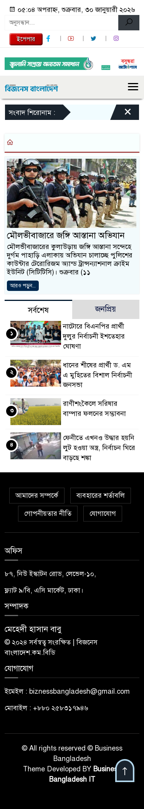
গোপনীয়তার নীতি (47, 513)
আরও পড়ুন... (23, 285)
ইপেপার (26, 39)
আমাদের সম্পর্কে (36, 495)
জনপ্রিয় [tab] (105, 309)
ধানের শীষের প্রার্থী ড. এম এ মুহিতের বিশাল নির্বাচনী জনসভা (97, 375)
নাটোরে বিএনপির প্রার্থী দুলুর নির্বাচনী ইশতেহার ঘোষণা (94, 336)
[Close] (121, 114)
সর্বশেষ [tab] (38, 310)
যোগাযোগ (102, 513)
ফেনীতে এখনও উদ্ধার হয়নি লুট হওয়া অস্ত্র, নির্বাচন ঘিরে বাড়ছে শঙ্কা (99, 448)
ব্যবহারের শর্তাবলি (100, 495)
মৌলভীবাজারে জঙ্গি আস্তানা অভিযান (66, 235)
